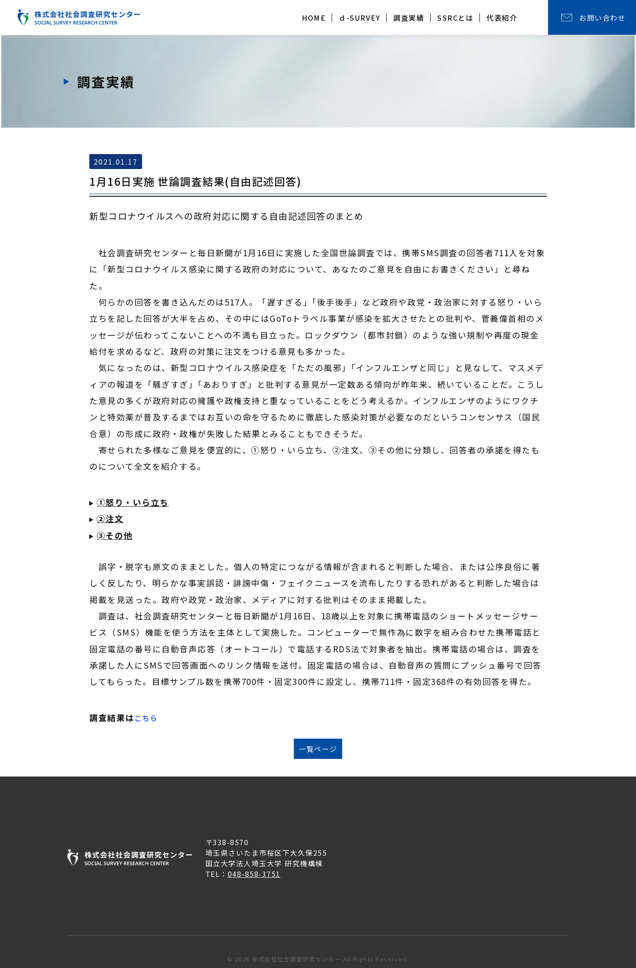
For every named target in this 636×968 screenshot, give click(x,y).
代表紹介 (501, 17)
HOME (313, 17)
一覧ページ (318, 748)
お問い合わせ (602, 17)
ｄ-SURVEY (359, 17)
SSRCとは (455, 17)
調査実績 (408, 17)
